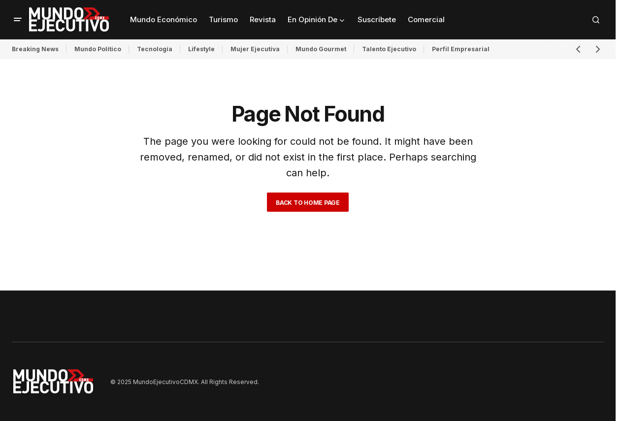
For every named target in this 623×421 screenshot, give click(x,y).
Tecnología (154, 49)
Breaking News (35, 49)
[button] (18, 20)
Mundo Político (97, 49)
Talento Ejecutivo (389, 49)
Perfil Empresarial (461, 49)
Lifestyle (201, 49)
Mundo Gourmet (320, 49)
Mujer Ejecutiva (255, 49)
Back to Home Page (308, 202)
